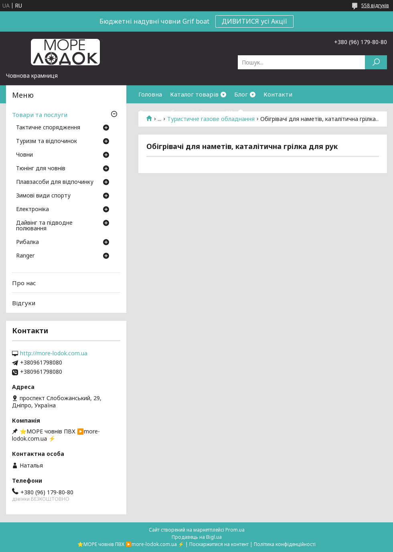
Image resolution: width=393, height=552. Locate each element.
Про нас (24, 283)
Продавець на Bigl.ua (197, 537)
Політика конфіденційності (285, 544)
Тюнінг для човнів (40, 168)
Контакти (277, 94)
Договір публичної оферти (178, 112)
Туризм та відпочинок (46, 141)
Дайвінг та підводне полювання (44, 226)
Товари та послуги (39, 115)
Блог (241, 94)
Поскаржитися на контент (219, 544)
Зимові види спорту (43, 196)
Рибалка (27, 242)
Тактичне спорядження (48, 128)
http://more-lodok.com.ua (53, 353)
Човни (24, 155)
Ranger (25, 256)
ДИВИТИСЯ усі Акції (254, 21)
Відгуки (23, 303)
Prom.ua (235, 529)
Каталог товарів (194, 94)
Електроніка (32, 209)
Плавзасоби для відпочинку (54, 182)
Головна (150, 94)
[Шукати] (376, 62)
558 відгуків (375, 5)
